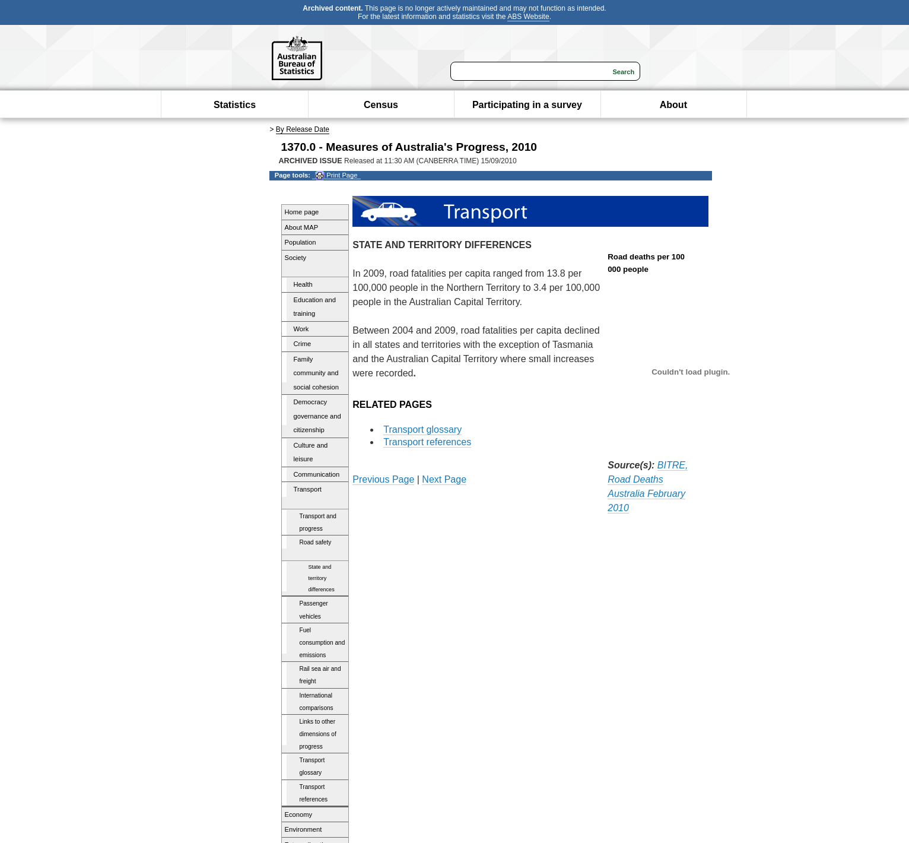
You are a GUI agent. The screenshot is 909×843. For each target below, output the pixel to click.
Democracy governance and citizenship (317, 415)
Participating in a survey (527, 105)
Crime (303, 343)
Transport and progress (318, 522)
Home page (302, 211)
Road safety (316, 542)
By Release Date (302, 129)
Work (301, 328)
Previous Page (383, 479)
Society (296, 257)
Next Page (444, 479)
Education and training (315, 307)
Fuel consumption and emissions (322, 642)
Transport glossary (312, 766)
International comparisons (316, 701)
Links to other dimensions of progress (318, 734)
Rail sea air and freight (320, 674)
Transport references (314, 793)
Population (300, 242)
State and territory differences (322, 578)
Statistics (235, 105)
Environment (303, 829)
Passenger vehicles (314, 609)
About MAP (302, 227)
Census (381, 105)
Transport (308, 489)
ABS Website (528, 16)
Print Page (336, 175)
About (673, 105)
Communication (317, 474)
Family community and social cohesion (316, 373)
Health (303, 284)
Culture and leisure (311, 452)
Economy (299, 814)
